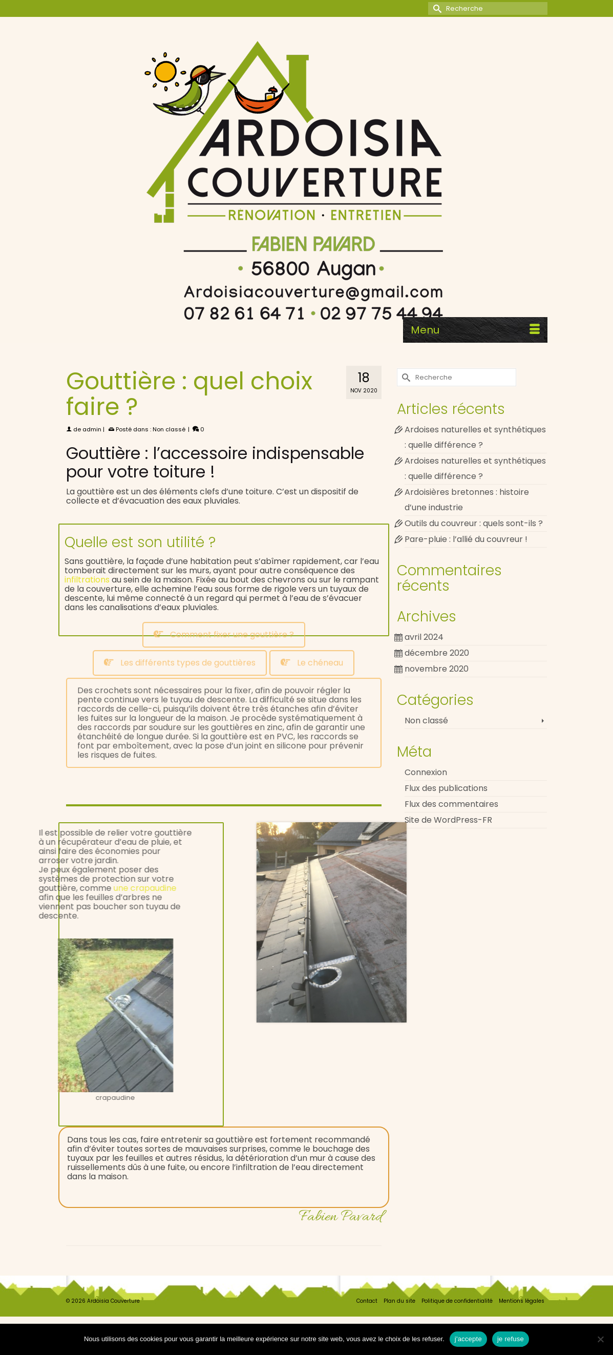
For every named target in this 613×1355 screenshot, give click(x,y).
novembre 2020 (437, 669)
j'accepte (468, 1339)
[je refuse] (600, 1339)
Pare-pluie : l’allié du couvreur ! (466, 539)
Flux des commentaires (451, 804)
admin (91, 429)
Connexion (426, 772)
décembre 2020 (437, 653)
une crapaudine (96, 888)
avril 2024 (424, 637)
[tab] (223, 587)
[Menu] (475, 330)
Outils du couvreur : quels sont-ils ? (474, 523)
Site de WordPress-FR (448, 820)
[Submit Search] (435, 8)
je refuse (510, 1339)
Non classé (169, 429)
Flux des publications (446, 788)
